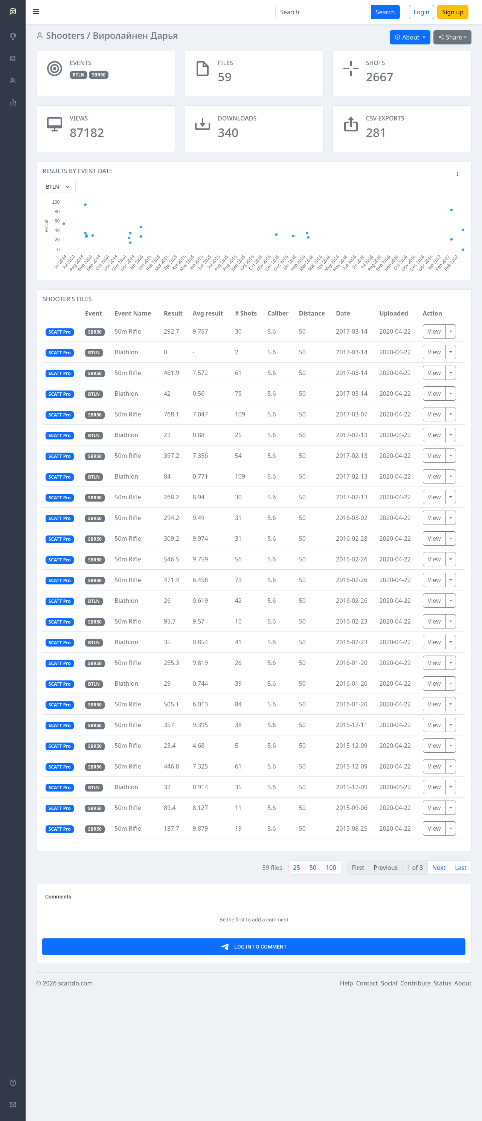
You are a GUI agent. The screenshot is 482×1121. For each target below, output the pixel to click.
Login (422, 12)
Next (438, 867)
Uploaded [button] (393, 313)
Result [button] (173, 313)
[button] (457, 175)
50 (313, 867)
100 (331, 867)
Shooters (64, 35)
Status (442, 1110)
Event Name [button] (132, 313)
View (434, 331)
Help (346, 1110)
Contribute (415, 1110)
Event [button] (93, 313)
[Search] (323, 12)
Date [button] (343, 313)
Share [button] (450, 37)
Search (385, 12)
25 (296, 867)
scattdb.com (75, 1110)
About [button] (408, 37)
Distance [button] (312, 313)
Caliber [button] (277, 313)
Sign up (453, 12)
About (463, 1110)
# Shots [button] (246, 313)
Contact (367, 1110)
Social (389, 1110)
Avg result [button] (208, 313)
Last (461, 867)
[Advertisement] (254, 943)
